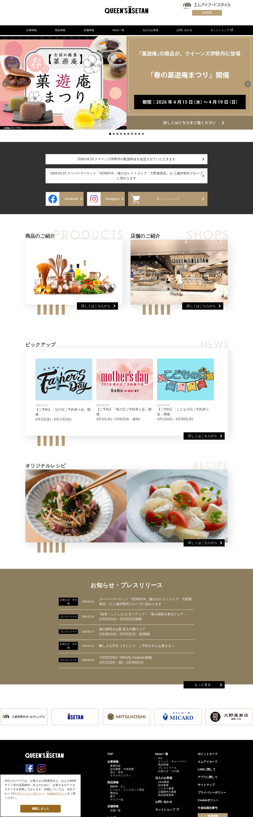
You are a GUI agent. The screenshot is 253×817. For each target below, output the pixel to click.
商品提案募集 (166, 792)
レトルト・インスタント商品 (127, 787)
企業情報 (31, 30)
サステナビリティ (120, 773)
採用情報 (207, 12)
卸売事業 (163, 782)
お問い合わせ (184, 30)
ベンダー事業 (166, 786)
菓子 (112, 793)
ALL (160, 755)
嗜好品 (114, 790)
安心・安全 (116, 769)
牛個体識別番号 (208, 805)
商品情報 (60, 30)
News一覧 (118, 30)
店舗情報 (89, 30)
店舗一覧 (115, 807)
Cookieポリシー (208, 797)
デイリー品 (116, 797)
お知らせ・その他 (168, 768)
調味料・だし (118, 784)
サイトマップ (206, 782)
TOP (110, 751)
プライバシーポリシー (212, 790)
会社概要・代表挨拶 (122, 766)
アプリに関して (208, 774)
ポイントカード (208, 751)
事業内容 (115, 763)
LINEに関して (207, 767)
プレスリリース (167, 765)
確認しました (40, 808)
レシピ (111, 814)
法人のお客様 (150, 30)
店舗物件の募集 (167, 789)
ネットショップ (219, 30)
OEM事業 (163, 779)
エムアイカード (208, 759)
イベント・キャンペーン (172, 758)
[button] (5, 83)
